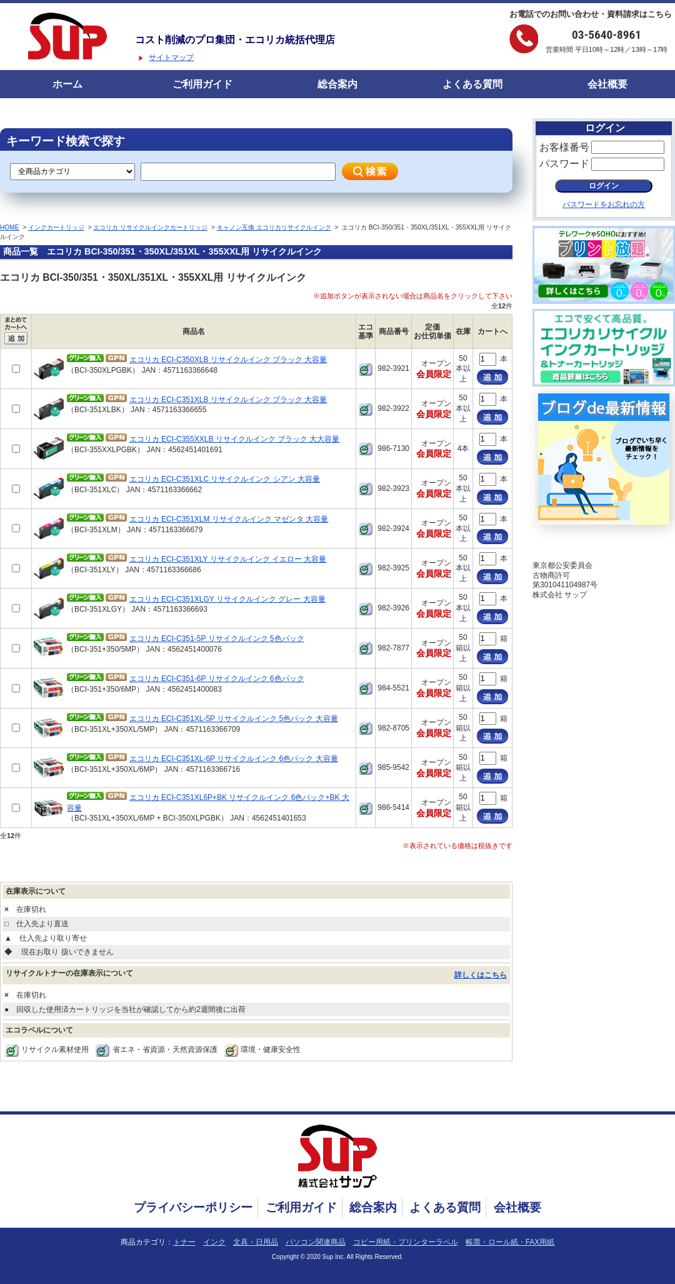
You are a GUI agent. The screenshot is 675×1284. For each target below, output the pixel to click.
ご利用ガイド (202, 84)
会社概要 (608, 84)
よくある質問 (472, 84)
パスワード (564, 163)
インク (214, 1242)
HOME (9, 227)
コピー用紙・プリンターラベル (405, 1242)
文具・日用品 (255, 1242)
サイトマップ (171, 57)
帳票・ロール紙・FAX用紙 (510, 1242)
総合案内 (338, 84)
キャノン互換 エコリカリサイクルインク (274, 227)
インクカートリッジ (56, 227)
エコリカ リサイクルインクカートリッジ (150, 227)
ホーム (67, 84)
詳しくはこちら (480, 975)
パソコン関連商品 (316, 1242)
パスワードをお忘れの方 (603, 204)
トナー (184, 1242)
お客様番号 (564, 147)
